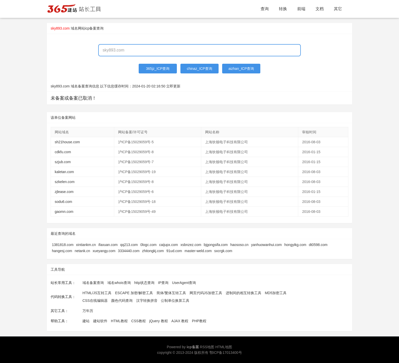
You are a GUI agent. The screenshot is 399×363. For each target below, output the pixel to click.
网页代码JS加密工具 (206, 293)
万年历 (87, 311)
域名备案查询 (93, 283)
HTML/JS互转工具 (96, 293)
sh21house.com (67, 142)
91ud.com (174, 251)
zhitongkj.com (153, 251)
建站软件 (100, 321)
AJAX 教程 (180, 321)
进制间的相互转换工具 (243, 293)
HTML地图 (223, 347)
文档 (320, 9)
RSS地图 (207, 347)
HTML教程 (119, 321)
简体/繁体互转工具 (171, 293)
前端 (301, 9)
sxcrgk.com (223, 251)
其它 (338, 9)
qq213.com (129, 245)
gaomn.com (64, 212)
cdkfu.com (63, 152)
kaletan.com (64, 172)
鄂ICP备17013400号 (225, 353)
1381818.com (63, 245)
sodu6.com (63, 202)
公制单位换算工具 (175, 301)
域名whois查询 (119, 283)
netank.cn (82, 251)
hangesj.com (62, 251)
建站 (86, 321)
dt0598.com (318, 245)
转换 (283, 9)
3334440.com (128, 251)
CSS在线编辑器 (95, 301)
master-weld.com (198, 251)
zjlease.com (64, 192)
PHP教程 (199, 321)
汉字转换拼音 (147, 301)
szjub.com (63, 162)
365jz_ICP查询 (158, 69)
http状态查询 (144, 283)
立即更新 (173, 86)
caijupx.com (168, 245)
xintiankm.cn (86, 245)
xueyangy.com (104, 251)
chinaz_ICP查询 (199, 69)
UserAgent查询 (184, 283)
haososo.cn (239, 245)
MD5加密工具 (276, 293)
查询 (265, 9)
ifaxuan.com (108, 245)
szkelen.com (65, 182)
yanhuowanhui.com (266, 245)
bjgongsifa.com (216, 245)
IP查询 (163, 283)
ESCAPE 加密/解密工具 (134, 293)
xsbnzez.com (190, 245)
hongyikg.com (295, 245)
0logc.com (148, 245)
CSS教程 (138, 321)
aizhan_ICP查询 (241, 69)
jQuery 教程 (158, 321)
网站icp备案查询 (91, 28)
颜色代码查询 (122, 301)
